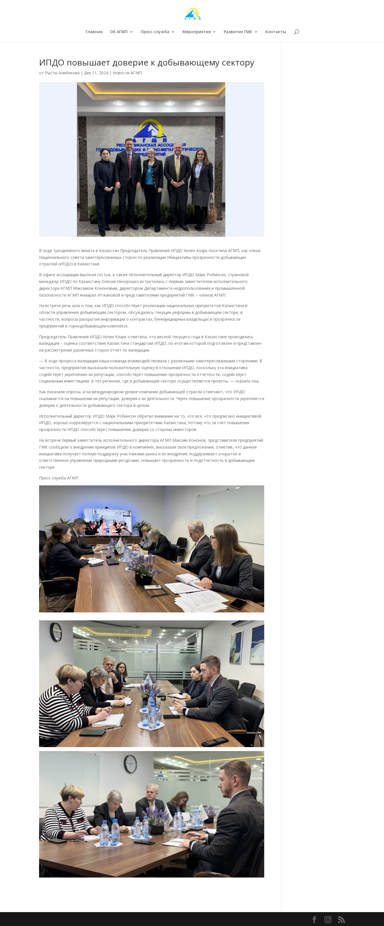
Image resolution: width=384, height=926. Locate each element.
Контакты (275, 32)
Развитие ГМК (238, 32)
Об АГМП (119, 32)
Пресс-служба (155, 32)
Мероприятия (196, 32)
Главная (94, 32)
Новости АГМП (127, 72)
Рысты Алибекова (62, 72)
